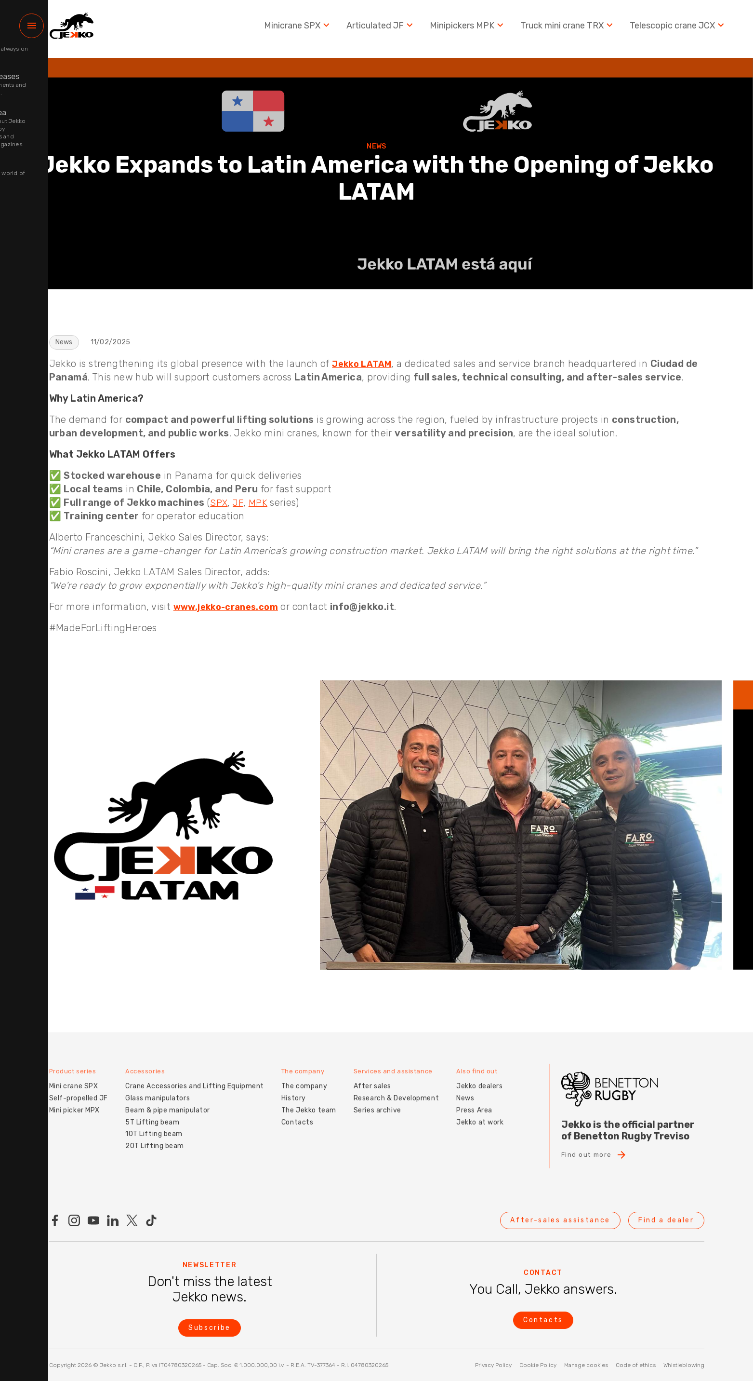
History (293, 1090)
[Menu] (31, 29)
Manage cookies (586, 1365)
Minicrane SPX (298, 29)
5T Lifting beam (152, 1114)
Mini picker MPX (74, 1102)
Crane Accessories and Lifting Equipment (194, 1078)
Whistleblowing (683, 1365)
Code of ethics (636, 1365)
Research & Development (396, 1090)
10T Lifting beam (154, 1126)
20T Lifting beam (154, 1138)
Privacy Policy (493, 1365)
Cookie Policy (537, 1365)
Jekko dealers (479, 1078)
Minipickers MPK (468, 29)
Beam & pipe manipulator (167, 1102)
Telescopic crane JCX (678, 29)
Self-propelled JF (78, 1090)
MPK (261, 502)
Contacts (297, 1114)
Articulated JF (380, 29)
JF (240, 502)
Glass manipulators (157, 1090)
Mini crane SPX (73, 1078)
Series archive (377, 1102)
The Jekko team (308, 1102)
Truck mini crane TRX (567, 29)
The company (304, 1078)
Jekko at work (479, 1114)
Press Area (474, 1102)
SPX (219, 502)
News (465, 1090)
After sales (372, 1078)
